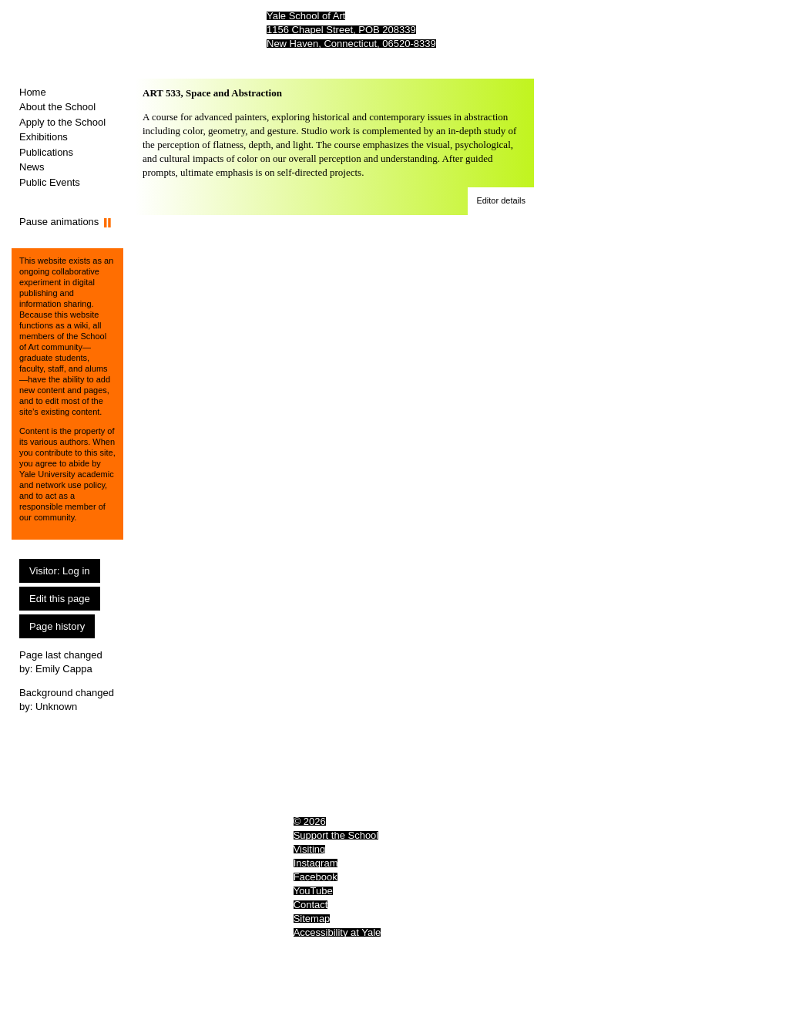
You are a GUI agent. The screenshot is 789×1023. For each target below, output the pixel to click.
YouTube (313, 891)
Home (32, 92)
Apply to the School (62, 122)
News (32, 167)
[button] (501, 201)
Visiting (310, 849)
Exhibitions (43, 137)
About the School (57, 107)
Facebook (315, 877)
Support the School (336, 835)
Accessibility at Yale (337, 932)
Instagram (316, 863)
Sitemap (312, 918)
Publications (46, 152)
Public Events (49, 182)
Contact (311, 904)
